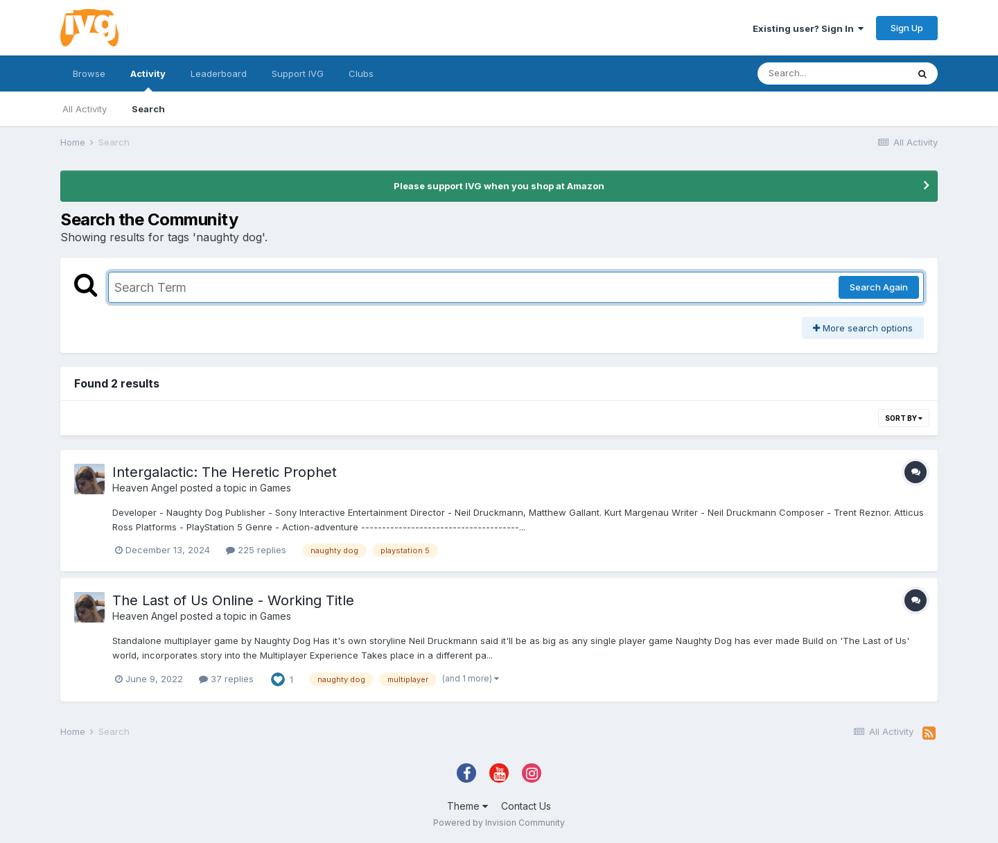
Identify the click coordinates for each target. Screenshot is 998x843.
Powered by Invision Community (499, 822)
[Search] (832, 73)
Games (275, 488)
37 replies (226, 678)
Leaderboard (219, 73)
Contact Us (526, 806)
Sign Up (907, 27)
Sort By (903, 418)
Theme (467, 806)
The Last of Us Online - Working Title (233, 600)
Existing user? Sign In (808, 28)
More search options (863, 327)
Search (148, 108)
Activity (148, 80)
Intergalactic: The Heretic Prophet (224, 472)
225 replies (256, 549)
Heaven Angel (144, 488)
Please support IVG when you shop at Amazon (499, 185)
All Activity (84, 108)
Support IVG (298, 73)
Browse (89, 73)
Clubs (361, 73)
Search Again (879, 287)
